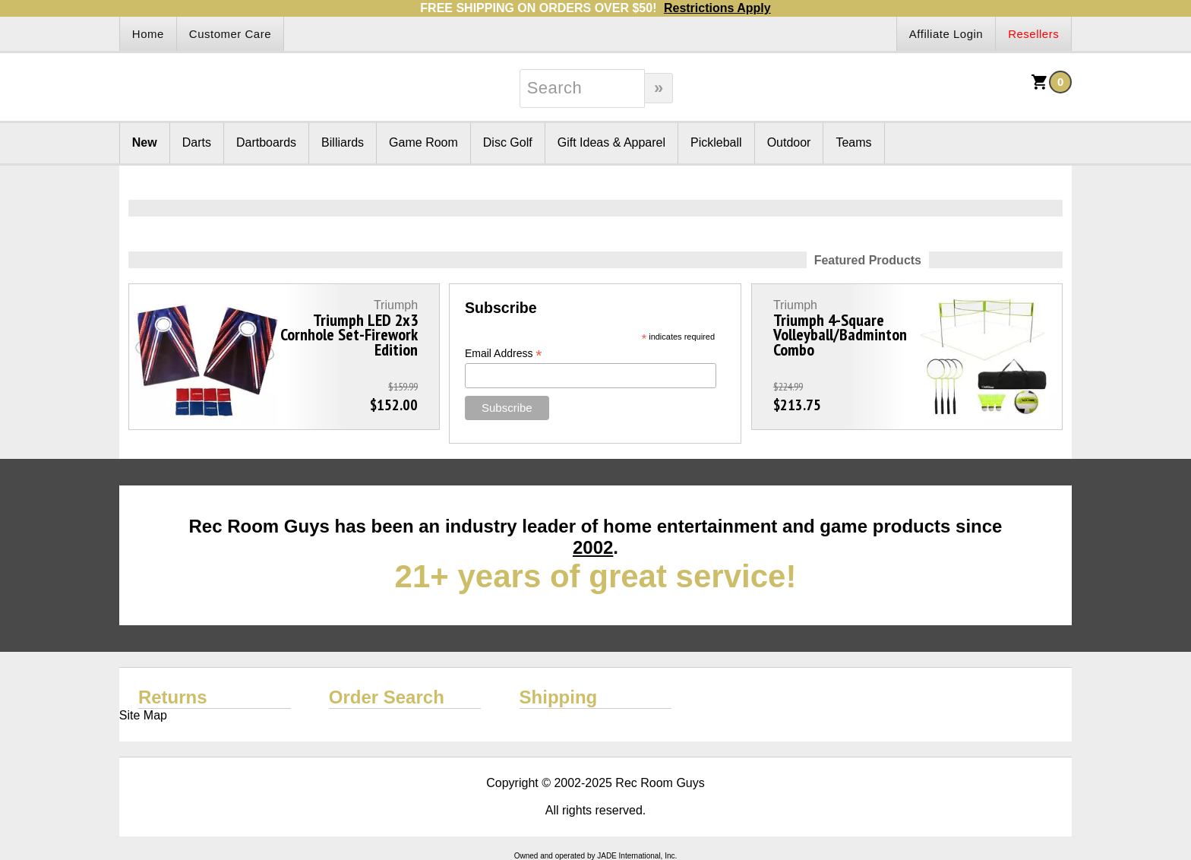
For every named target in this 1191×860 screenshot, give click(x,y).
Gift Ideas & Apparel (611, 142)
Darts (196, 142)
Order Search (386, 697)
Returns (172, 697)
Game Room (423, 142)
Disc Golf (507, 142)
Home (148, 33)
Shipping (559, 697)
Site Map (143, 715)
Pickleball (716, 142)
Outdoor (789, 142)
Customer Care (230, 33)
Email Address (503, 353)
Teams (853, 142)
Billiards (342, 142)
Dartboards (266, 142)
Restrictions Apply (717, 8)
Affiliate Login (946, 33)
